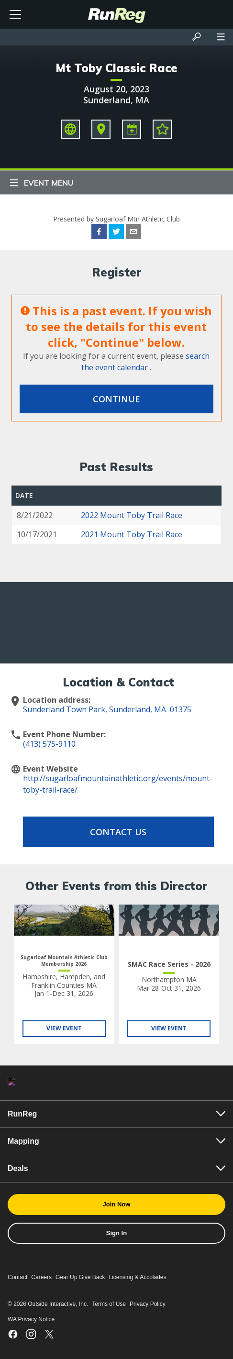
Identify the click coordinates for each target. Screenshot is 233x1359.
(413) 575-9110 (49, 744)
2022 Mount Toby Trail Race (131, 515)
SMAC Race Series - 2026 (169, 964)
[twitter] (116, 233)
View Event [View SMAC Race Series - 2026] (169, 1028)
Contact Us (118, 832)
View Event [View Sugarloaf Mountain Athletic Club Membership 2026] (64, 1028)
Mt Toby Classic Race (116, 68)
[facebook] (99, 233)
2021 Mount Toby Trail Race (131, 534)
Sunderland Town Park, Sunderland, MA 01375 (107, 709)
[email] (133, 233)
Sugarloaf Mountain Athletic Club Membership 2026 (64, 960)
